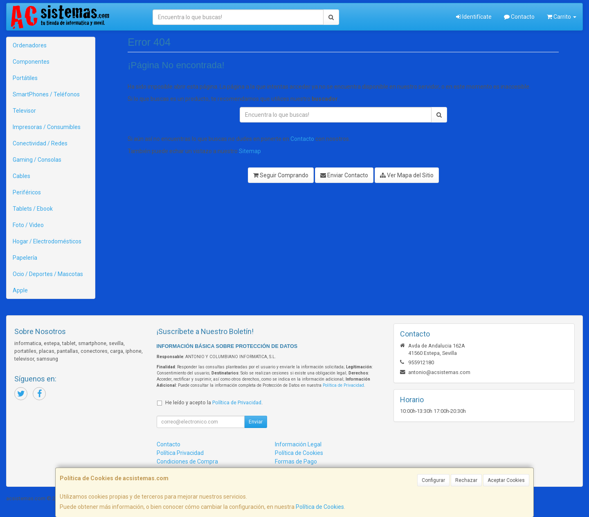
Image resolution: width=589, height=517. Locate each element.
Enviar (256, 422)
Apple (20, 290)
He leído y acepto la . (214, 402)
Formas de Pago (296, 461)
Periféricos (27, 192)
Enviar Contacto (344, 175)
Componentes (31, 61)
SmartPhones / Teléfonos (46, 94)
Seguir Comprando (280, 175)
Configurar (433, 480)
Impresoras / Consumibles (47, 127)
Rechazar (466, 480)
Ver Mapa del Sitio (407, 175)
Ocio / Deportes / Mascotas (48, 274)
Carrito (561, 16)
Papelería (25, 257)
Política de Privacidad (343, 385)
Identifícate (474, 16)
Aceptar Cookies (506, 480)
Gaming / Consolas (37, 159)
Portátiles (25, 78)
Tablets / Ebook (33, 208)
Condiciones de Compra (187, 461)
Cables (21, 176)
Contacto (519, 16)
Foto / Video (28, 225)
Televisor (24, 110)
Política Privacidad (180, 453)
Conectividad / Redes (40, 143)
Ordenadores (30, 45)
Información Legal (298, 444)
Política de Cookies (320, 507)
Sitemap (250, 151)
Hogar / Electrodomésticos (47, 241)
